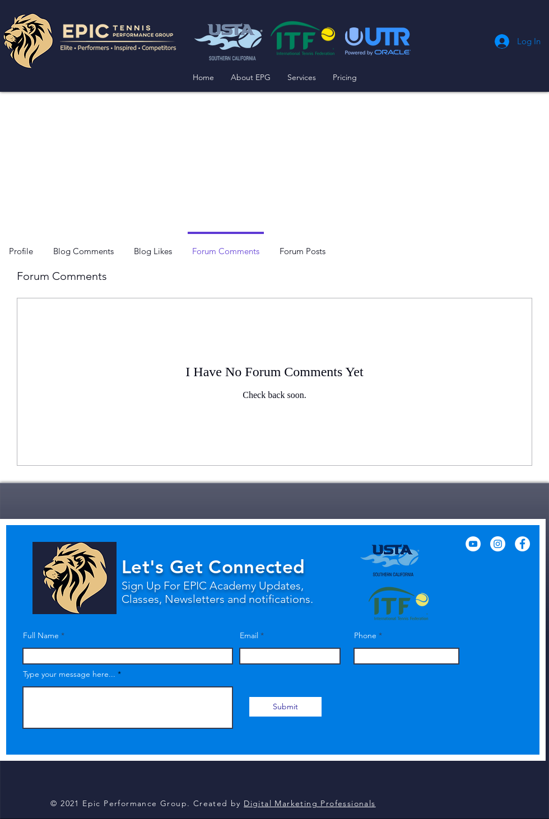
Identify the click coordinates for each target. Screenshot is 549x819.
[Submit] (285, 707)
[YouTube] (473, 543)
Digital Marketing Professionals (309, 803)
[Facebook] (522, 543)
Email (249, 635)
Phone (365, 635)
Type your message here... (69, 674)
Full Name (41, 635)
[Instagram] (497, 543)
